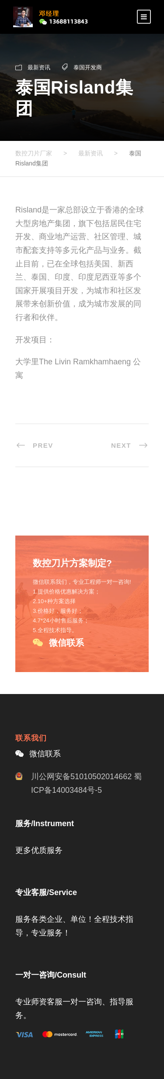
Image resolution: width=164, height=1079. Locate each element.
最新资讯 (39, 67)
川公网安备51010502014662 (81, 776)
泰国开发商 (87, 67)
